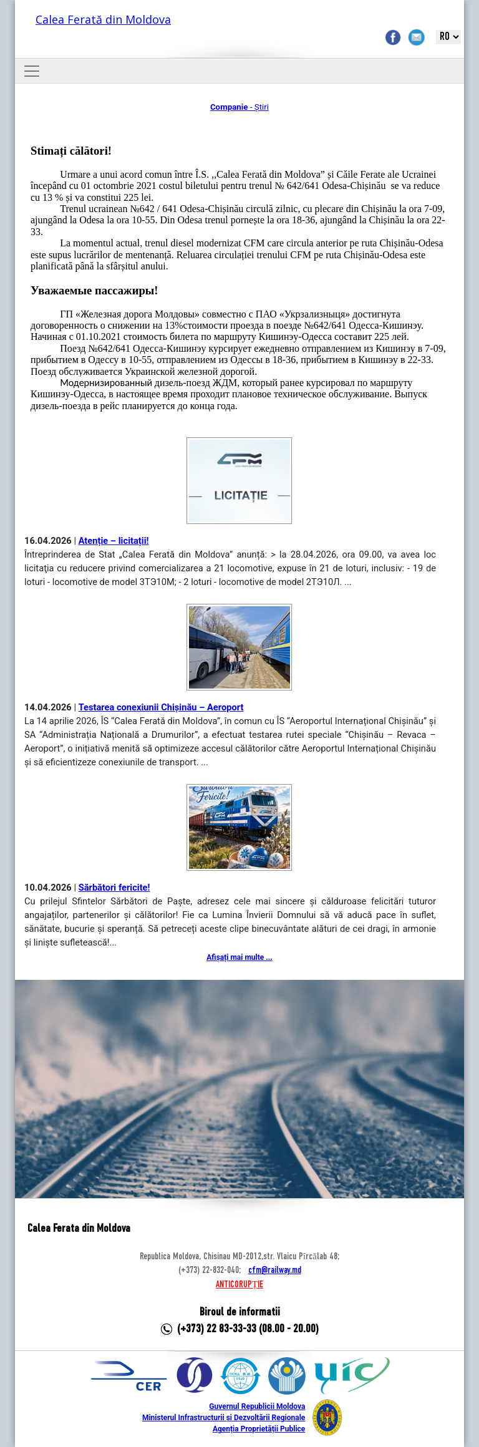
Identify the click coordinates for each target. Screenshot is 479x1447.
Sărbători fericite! (114, 887)
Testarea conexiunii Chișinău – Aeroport (161, 707)
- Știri (239, 107)
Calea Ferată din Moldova (103, 19)
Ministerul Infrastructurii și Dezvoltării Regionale (223, 1417)
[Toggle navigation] (32, 71)
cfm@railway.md (274, 1270)
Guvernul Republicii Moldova (257, 1406)
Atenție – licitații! (114, 540)
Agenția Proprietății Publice (259, 1429)
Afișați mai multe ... (239, 957)
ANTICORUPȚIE (239, 1284)
